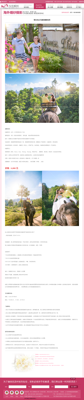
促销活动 (69, 6)
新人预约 (74, 386)
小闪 (7, 396)
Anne (11, 396)
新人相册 (51, 6)
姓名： (15, 386)
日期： (59, 386)
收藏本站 (81, 1)
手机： (38, 386)
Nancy (22, 396)
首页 (71, 12)
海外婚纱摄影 (40, 6)
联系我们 (13, 1)
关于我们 (79, 6)
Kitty (17, 396)
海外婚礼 (28, 6)
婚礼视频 (60, 6)
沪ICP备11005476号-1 (30, 398)
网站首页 (4, 1)
